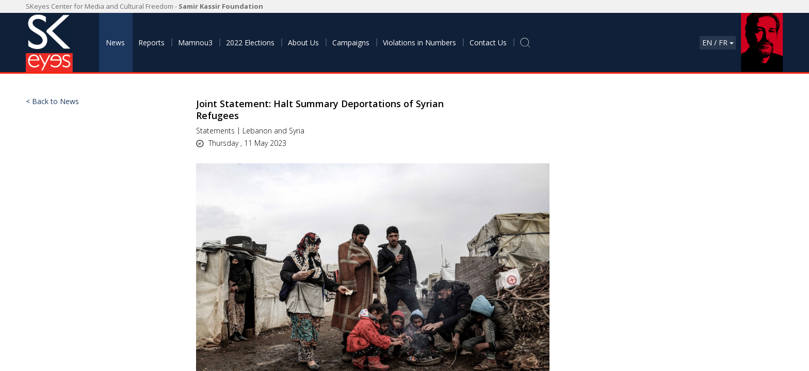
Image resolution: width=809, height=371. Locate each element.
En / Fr (718, 42)
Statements (215, 131)
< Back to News (52, 101)
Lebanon (257, 131)
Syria (296, 131)
